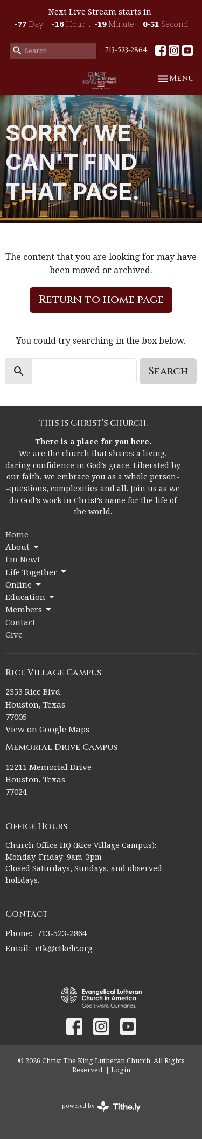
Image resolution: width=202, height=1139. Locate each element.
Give (14, 634)
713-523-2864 (126, 50)
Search (168, 371)
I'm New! (22, 559)
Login (120, 1069)
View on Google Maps (47, 729)
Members (29, 609)
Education (30, 597)
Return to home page (101, 299)
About (22, 547)
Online (24, 584)
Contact (20, 622)
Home (17, 534)
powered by (101, 1106)
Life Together (36, 572)
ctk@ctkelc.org (64, 948)
